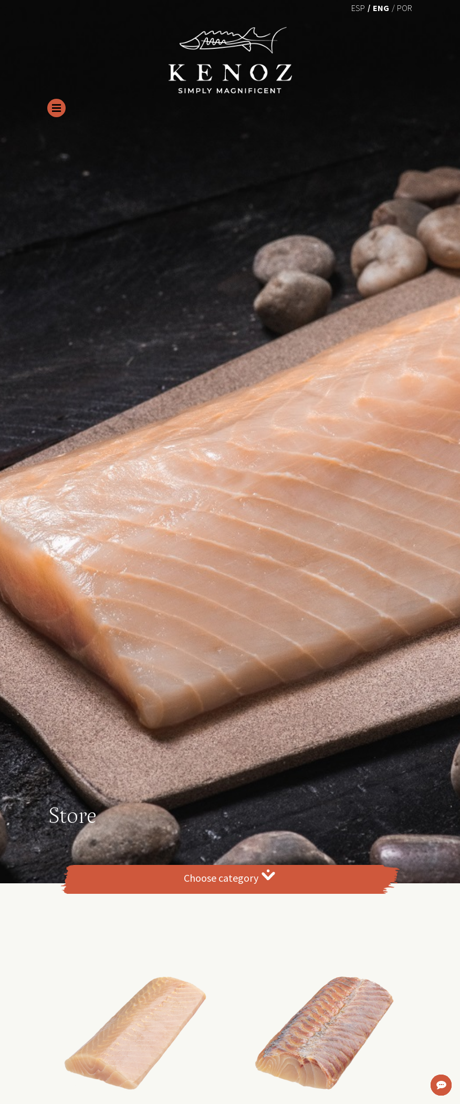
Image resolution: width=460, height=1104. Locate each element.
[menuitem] (358, 7)
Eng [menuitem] (381, 8)
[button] (135, 1013)
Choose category (230, 875)
